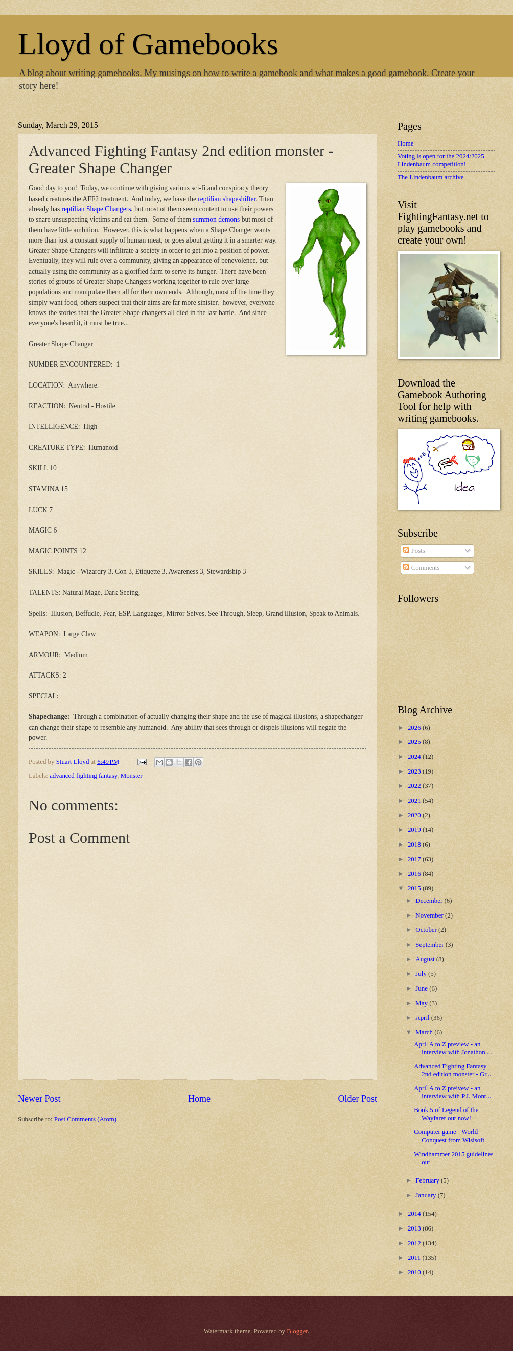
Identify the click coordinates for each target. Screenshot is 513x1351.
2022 (415, 785)
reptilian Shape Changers (96, 209)
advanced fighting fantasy (83, 775)
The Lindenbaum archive (430, 177)
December (429, 900)
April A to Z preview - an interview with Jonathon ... (453, 1048)
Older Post (357, 1099)
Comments (421, 567)
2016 (415, 873)
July (421, 973)
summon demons (216, 219)
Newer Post (39, 1099)
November (430, 915)
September (430, 944)
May (422, 1003)
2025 (415, 741)
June (422, 988)
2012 (415, 1243)
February (428, 1180)
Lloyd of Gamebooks (148, 44)
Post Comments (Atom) (85, 1119)
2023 (415, 771)
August (425, 959)
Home (199, 1099)
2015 (415, 888)
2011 (415, 1257)
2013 (415, 1228)
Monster (132, 775)
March (424, 1032)
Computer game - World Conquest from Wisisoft (449, 1135)
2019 (415, 829)
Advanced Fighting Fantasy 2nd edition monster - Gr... (452, 1070)
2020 (415, 815)
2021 (415, 800)
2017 (415, 859)
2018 (415, 844)
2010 (415, 1272)
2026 (415, 727)
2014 (415, 1213)
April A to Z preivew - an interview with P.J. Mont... (452, 1091)
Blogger (297, 1331)
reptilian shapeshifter (226, 199)
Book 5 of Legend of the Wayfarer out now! (446, 1113)
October (426, 929)
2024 (415, 756)
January (426, 1195)
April (423, 1017)
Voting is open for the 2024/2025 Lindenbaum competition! (441, 160)
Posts (414, 550)
